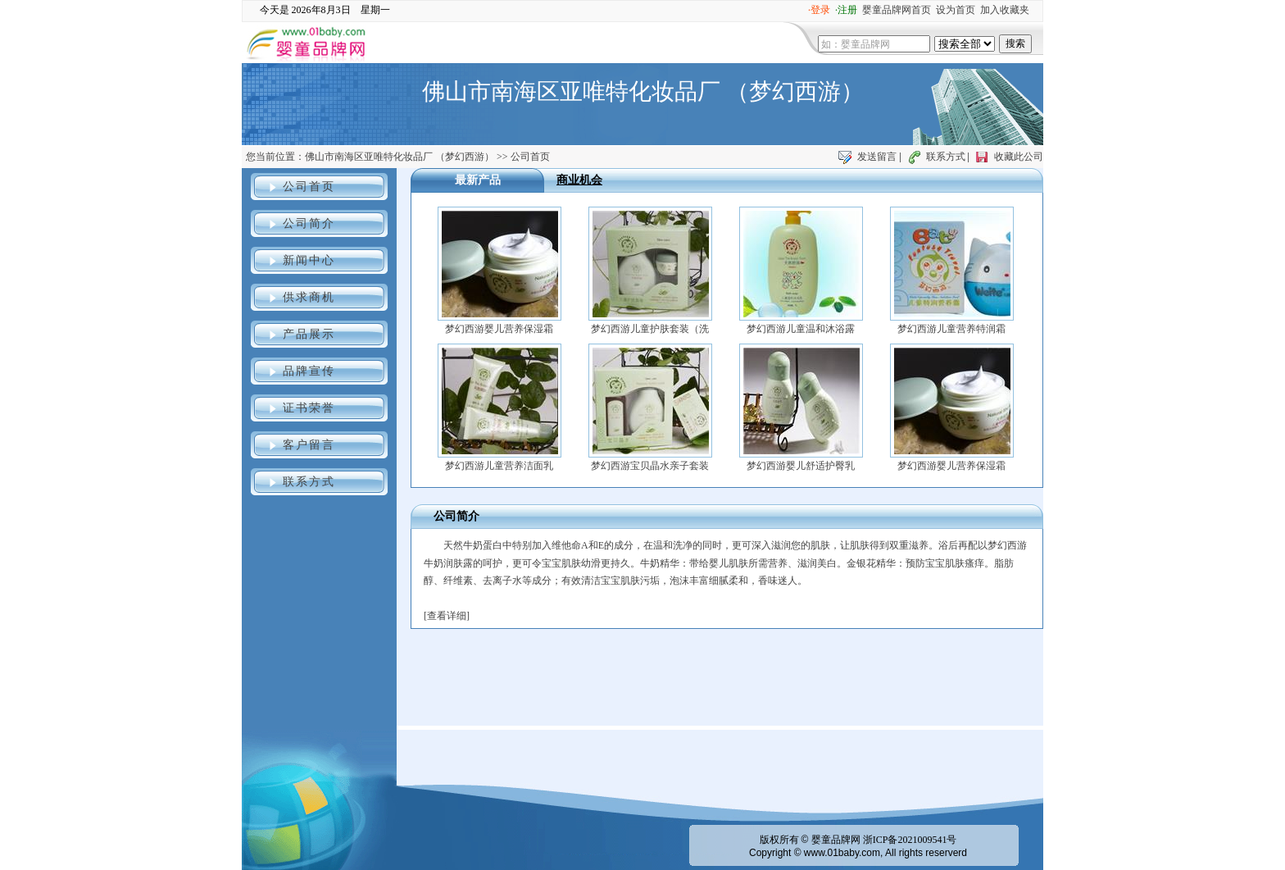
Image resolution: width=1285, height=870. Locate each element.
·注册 (846, 10)
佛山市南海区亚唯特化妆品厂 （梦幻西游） (399, 156)
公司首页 (309, 186)
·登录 (819, 10)
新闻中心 (309, 260)
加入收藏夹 (1004, 10)
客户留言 (309, 445)
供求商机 (309, 297)
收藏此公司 (1018, 156)
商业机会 (579, 180)
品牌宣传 (309, 371)
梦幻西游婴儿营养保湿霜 (499, 329)
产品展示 (309, 334)
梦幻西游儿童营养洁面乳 (499, 465)
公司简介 (309, 223)
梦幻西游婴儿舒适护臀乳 (801, 465)
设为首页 (955, 10)
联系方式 (945, 156)
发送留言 (877, 156)
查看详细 (446, 616)
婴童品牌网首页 (896, 10)
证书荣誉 (309, 408)
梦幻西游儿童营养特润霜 (951, 329)
